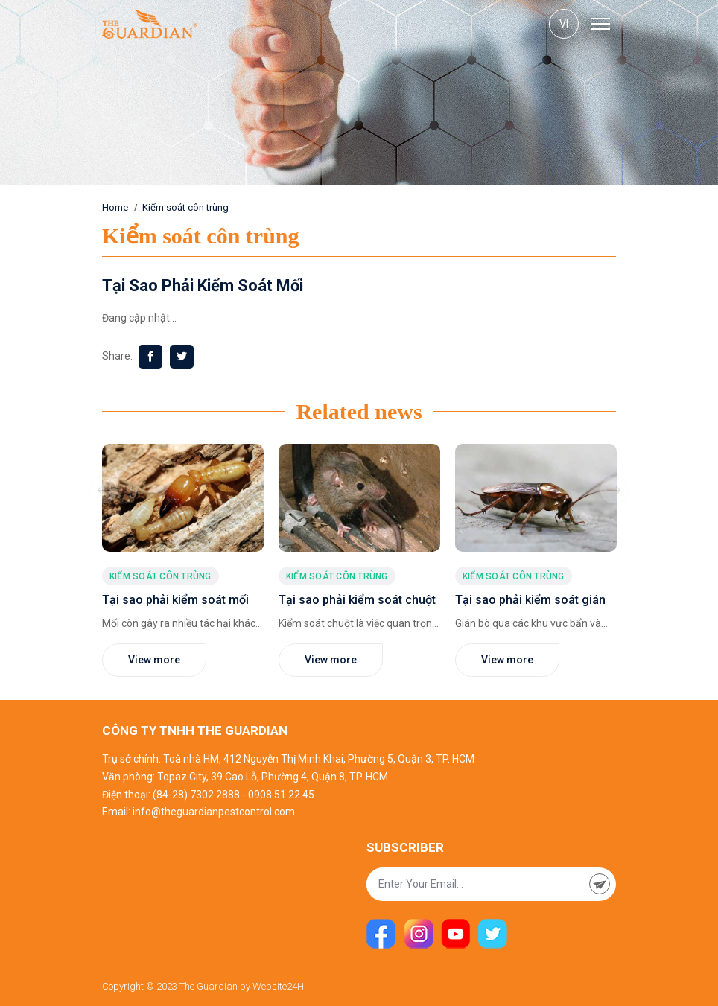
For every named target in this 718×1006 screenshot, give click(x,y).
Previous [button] (104, 490)
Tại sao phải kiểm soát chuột (357, 600)
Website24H (278, 986)
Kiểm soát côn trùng (185, 207)
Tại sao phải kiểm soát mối (175, 600)
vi (563, 24)
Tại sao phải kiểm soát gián (530, 600)
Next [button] (613, 490)
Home (115, 207)
